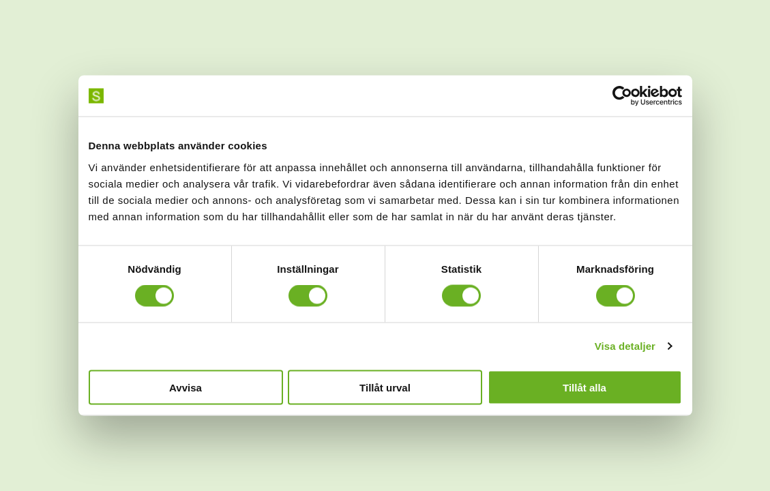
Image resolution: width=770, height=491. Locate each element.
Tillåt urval (385, 387)
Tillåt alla (584, 387)
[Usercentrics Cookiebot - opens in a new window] (622, 96)
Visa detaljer (625, 346)
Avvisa (185, 387)
